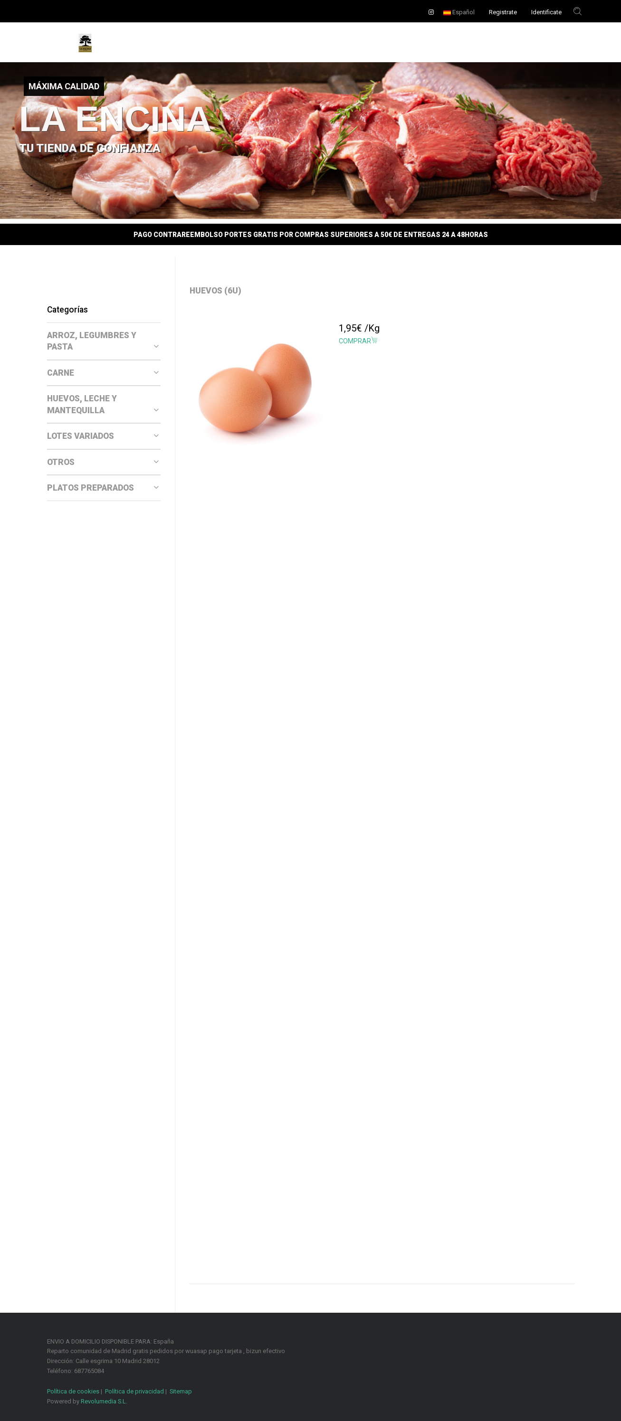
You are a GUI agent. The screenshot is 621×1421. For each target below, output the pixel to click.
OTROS (103, 462)
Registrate (503, 12)
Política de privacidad (134, 1391)
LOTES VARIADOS (103, 436)
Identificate (546, 12)
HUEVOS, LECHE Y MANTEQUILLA (103, 404)
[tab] (104, 341)
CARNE (103, 373)
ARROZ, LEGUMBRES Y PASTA (103, 341)
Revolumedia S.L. (104, 1401)
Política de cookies (73, 1391)
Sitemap (181, 1391)
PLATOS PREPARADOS (103, 488)
